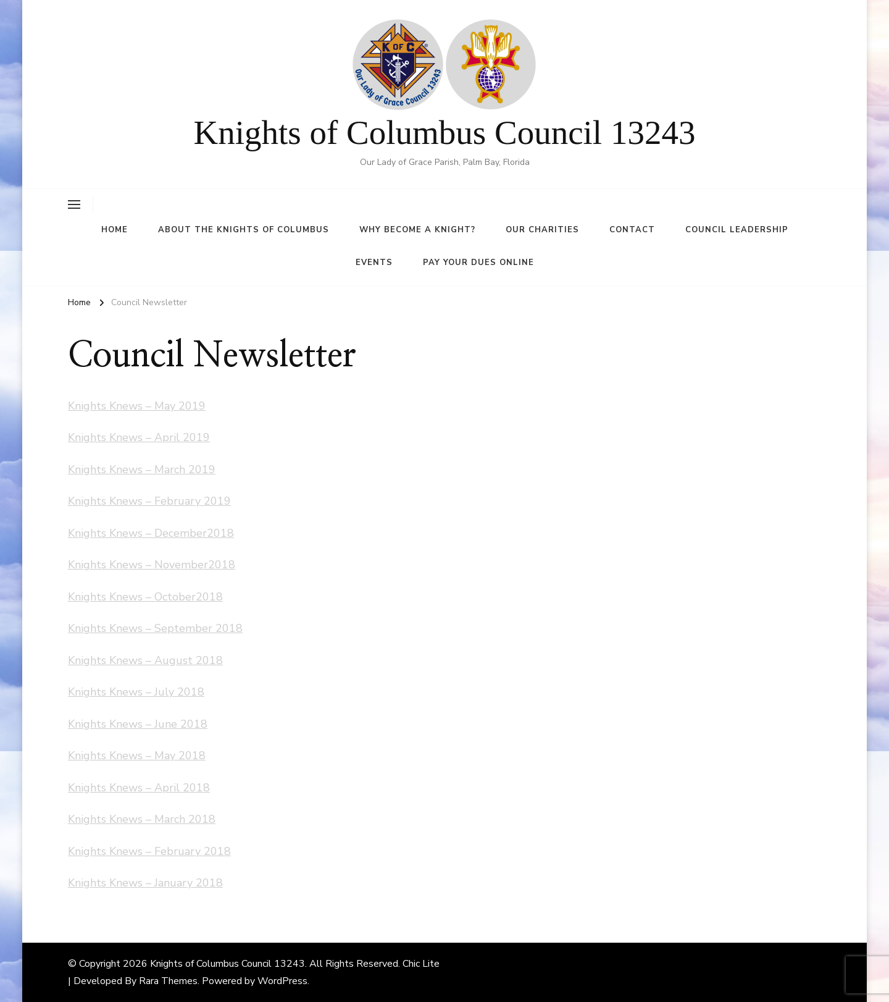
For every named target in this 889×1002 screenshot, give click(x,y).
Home (114, 229)
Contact (632, 229)
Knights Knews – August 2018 (145, 660)
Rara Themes (168, 981)
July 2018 (179, 691)
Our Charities (542, 229)
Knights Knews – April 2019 (139, 437)
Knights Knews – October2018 (145, 596)
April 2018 (182, 787)
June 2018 (180, 724)
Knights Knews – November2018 (151, 564)
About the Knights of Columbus (243, 229)
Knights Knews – (111, 691)
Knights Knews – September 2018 (155, 628)
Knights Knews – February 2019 (149, 501)
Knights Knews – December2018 (151, 533)
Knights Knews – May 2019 (137, 405)
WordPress (282, 981)
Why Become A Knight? (417, 229)
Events (374, 262)
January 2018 (188, 882)
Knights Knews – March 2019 (141, 469)
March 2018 (184, 819)
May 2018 (180, 755)
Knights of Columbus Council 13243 (445, 132)
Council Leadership (736, 229)
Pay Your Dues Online (478, 262)
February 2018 (192, 851)
